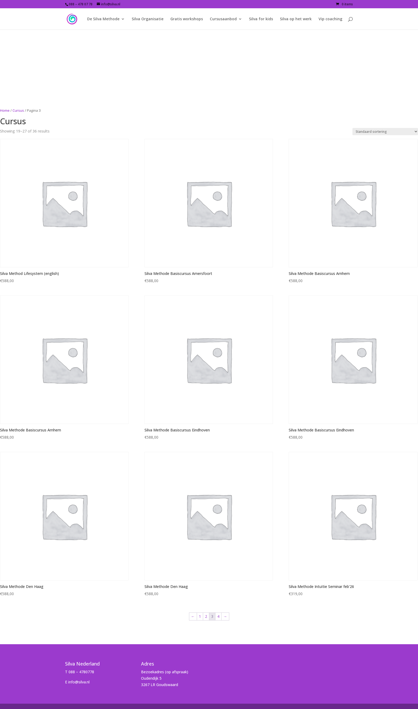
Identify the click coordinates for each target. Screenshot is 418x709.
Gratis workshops (186, 19)
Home (5, 110)
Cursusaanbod (223, 19)
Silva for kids (261, 19)
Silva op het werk (296, 19)
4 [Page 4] (218, 616)
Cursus (18, 110)
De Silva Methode (103, 19)
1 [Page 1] (200, 616)
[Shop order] (385, 131)
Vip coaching (330, 19)
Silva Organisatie (147, 19)
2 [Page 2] (206, 616)
